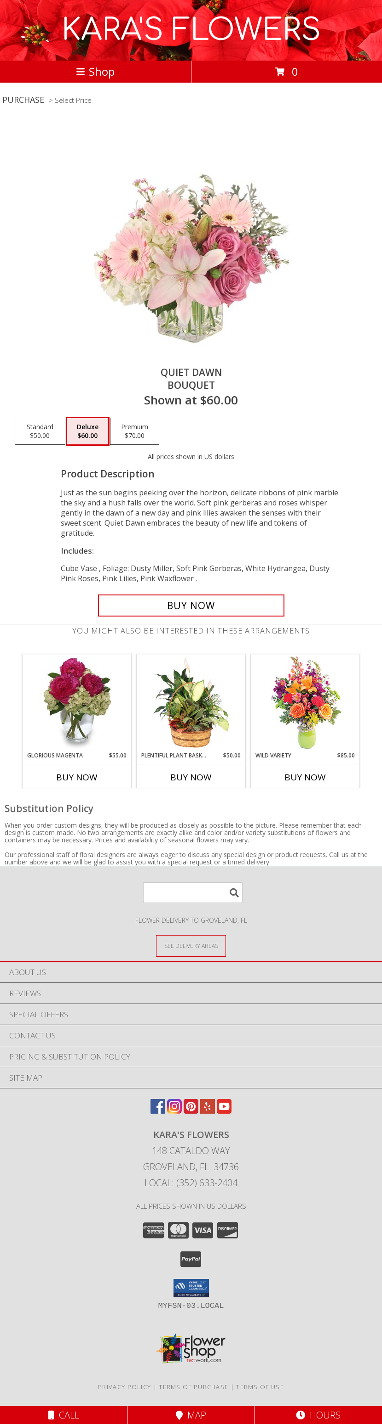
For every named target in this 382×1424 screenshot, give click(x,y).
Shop (95, 71)
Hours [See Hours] (318, 1415)
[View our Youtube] (224, 1110)
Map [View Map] (191, 1415)
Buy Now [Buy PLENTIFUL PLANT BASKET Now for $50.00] (191, 777)
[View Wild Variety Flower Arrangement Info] (305, 703)
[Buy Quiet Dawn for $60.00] (191, 605)
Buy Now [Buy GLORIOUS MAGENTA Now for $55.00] (77, 777)
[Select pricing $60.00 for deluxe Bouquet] (87, 431)
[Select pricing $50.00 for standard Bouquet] (40, 431)
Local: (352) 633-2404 (191, 1183)
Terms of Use (260, 1387)
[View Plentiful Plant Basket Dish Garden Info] (191, 702)
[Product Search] (193, 892)
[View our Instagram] (174, 1110)
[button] (191, 1288)
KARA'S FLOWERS (191, 30)
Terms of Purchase (193, 1387)
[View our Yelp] (207, 1110)
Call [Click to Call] (63, 1415)
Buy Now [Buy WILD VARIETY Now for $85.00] (305, 777)
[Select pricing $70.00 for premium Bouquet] (134, 431)
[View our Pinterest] (191, 1110)
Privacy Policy (124, 1387)
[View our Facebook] (157, 1110)
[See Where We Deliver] (191, 945)
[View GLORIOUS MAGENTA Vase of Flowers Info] (77, 702)
